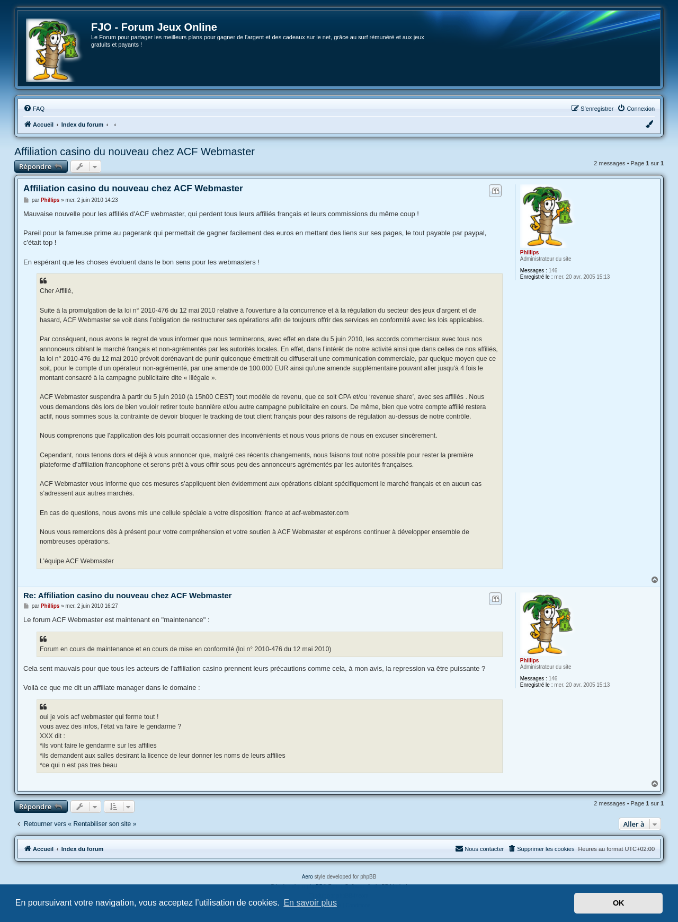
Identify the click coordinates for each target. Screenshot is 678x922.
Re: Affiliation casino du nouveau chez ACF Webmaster (127, 595)
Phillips (529, 252)
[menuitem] (33, 108)
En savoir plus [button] (310, 902)
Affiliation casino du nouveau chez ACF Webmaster (134, 151)
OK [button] (619, 903)
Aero (307, 877)
